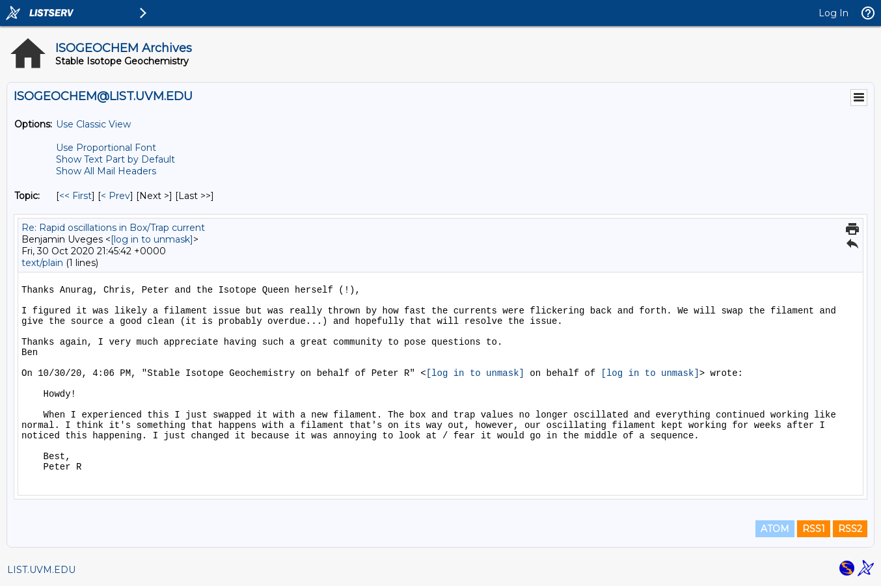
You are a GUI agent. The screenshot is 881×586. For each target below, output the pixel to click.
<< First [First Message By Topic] (75, 196)
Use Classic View (93, 124)
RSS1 (813, 529)
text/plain (42, 263)
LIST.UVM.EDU (41, 570)
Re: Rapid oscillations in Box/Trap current (113, 227)
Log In (833, 13)
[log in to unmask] (152, 239)
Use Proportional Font (106, 147)
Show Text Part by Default (115, 159)
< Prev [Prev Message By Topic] (115, 196)
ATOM (775, 529)
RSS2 (850, 529)
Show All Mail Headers (106, 171)
